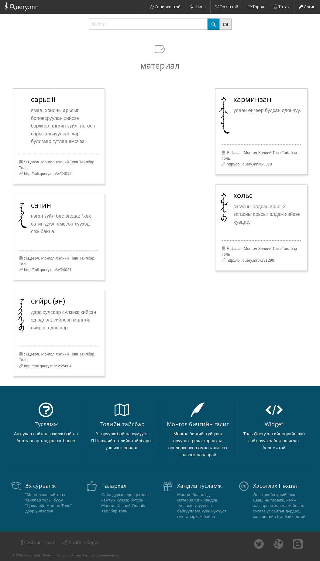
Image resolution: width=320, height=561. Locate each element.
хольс (243, 195)
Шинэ (198, 6)
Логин (307, 6)
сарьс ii (43, 99)
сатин (41, 205)
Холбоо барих (81, 542)
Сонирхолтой (165, 6)
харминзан (252, 99)
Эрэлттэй (226, 6)
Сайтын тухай (37, 542)
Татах (282, 6)
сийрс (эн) (48, 301)
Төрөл (256, 6)
